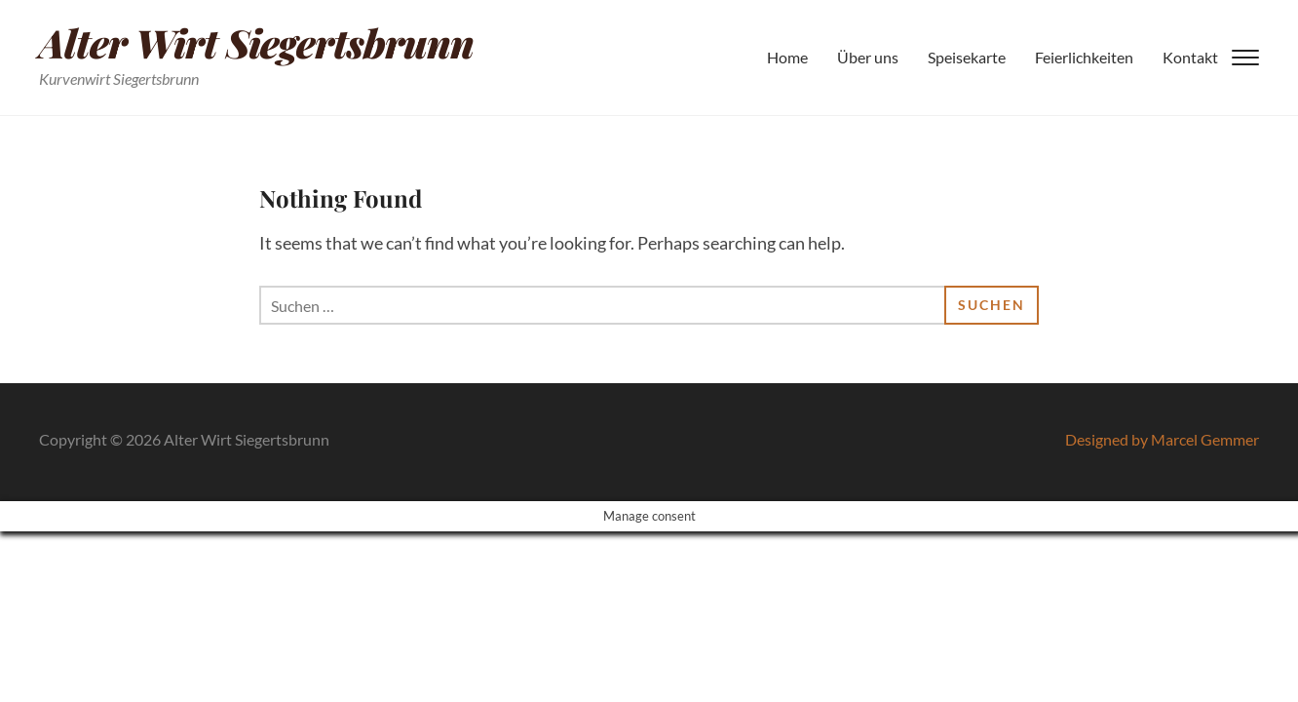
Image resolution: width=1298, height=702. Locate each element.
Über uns (867, 57)
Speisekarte (967, 57)
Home (787, 57)
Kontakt (1190, 57)
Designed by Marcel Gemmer (1162, 439)
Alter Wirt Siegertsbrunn (256, 42)
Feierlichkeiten (1084, 57)
